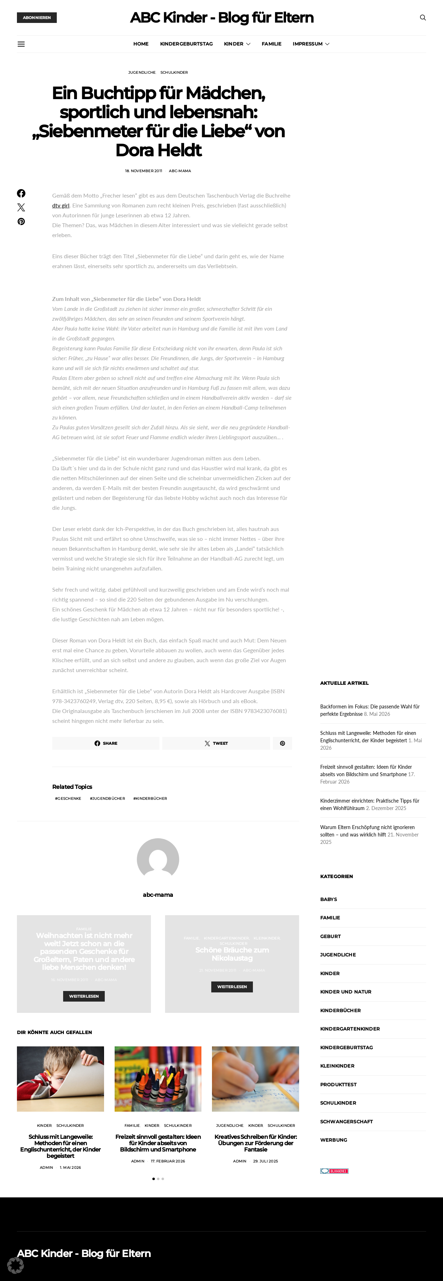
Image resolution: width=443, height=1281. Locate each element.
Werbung (333, 1140)
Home (141, 44)
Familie (271, 44)
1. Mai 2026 (70, 1167)
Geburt (330, 936)
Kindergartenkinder (226, 938)
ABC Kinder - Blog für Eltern (221, 18)
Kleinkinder (267, 938)
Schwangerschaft (346, 1121)
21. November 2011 (217, 970)
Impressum (307, 44)
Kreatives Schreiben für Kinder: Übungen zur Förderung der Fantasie (255, 1143)
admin (46, 1167)
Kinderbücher (151, 798)
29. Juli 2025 (265, 1161)
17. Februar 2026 (168, 1161)
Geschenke (69, 798)
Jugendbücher (108, 798)
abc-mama (180, 171)
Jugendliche (142, 72)
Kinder (233, 44)
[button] (153, 1179)
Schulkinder (174, 72)
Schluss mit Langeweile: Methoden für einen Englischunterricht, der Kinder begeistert (60, 1146)
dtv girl (60, 205)
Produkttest (338, 1084)
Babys (328, 899)
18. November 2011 (143, 171)
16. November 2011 (69, 980)
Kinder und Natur (346, 992)
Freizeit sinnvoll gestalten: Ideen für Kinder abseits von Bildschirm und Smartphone (158, 1143)
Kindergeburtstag (186, 44)
